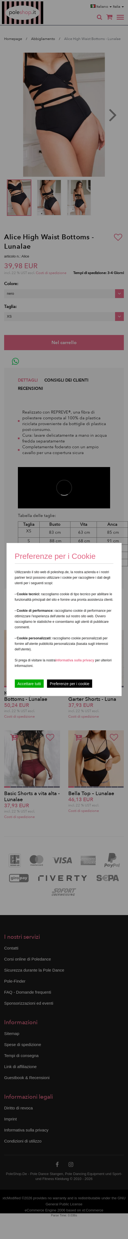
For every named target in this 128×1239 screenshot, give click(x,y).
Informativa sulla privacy (74, 660)
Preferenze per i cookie (69, 684)
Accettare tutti (29, 684)
